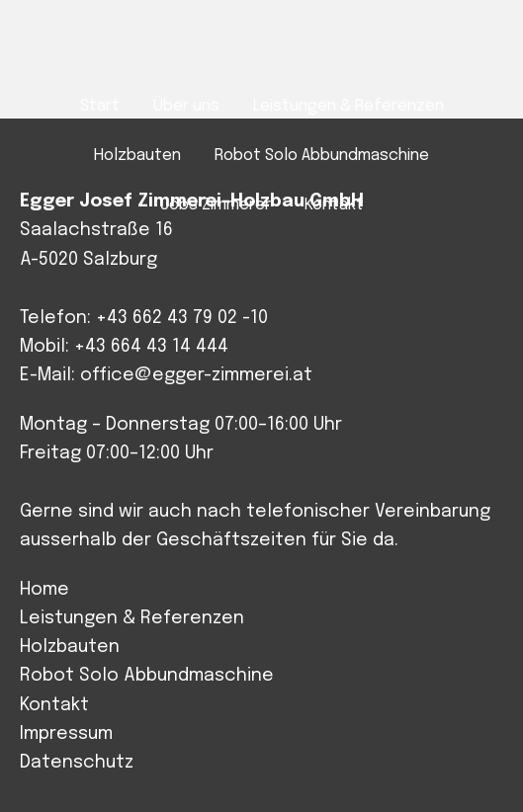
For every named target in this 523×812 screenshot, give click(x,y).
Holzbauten (70, 647)
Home (44, 590)
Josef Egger (261, 51)
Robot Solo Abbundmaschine (147, 676)
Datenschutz (76, 762)
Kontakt (54, 705)
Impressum (66, 734)
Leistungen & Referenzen (132, 618)
